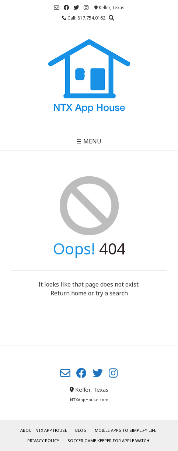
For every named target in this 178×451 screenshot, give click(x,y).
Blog (81, 430)
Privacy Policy (43, 440)
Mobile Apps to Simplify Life (125, 430)
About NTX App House (43, 430)
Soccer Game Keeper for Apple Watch (108, 440)
